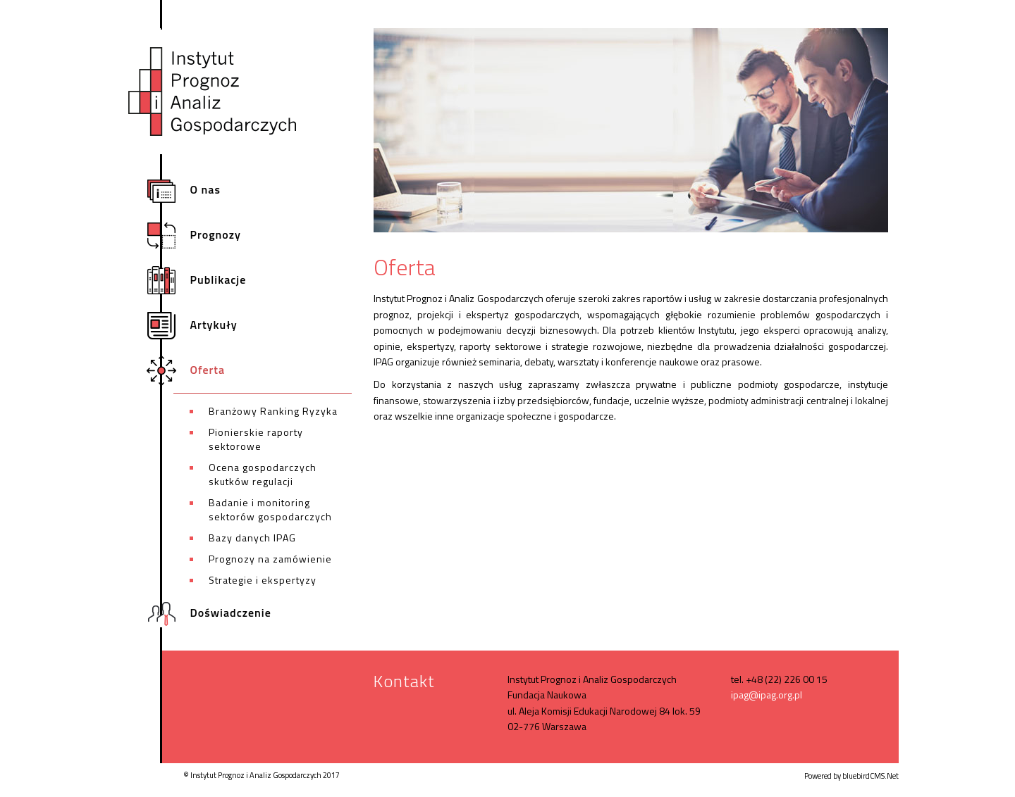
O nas (197, 190)
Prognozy (207, 235)
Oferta (199, 371)
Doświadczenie (222, 613)
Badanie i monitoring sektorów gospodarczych (270, 509)
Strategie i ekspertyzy (262, 579)
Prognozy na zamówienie (270, 558)
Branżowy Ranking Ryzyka (273, 410)
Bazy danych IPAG (252, 537)
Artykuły (205, 325)
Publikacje (209, 280)
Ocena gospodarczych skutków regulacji (262, 474)
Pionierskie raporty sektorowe (256, 439)
